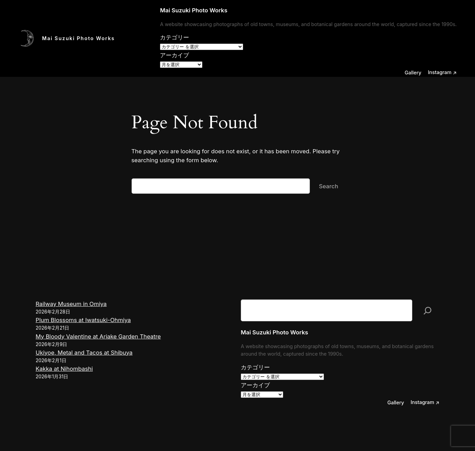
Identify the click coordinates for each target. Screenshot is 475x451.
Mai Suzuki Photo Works (78, 38)
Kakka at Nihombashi (64, 368)
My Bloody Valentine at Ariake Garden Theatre (98, 336)
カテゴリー (174, 37)
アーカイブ (174, 55)
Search (328, 186)
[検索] (427, 310)
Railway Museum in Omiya (71, 303)
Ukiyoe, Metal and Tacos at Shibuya (84, 352)
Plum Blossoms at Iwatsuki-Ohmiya (83, 320)
